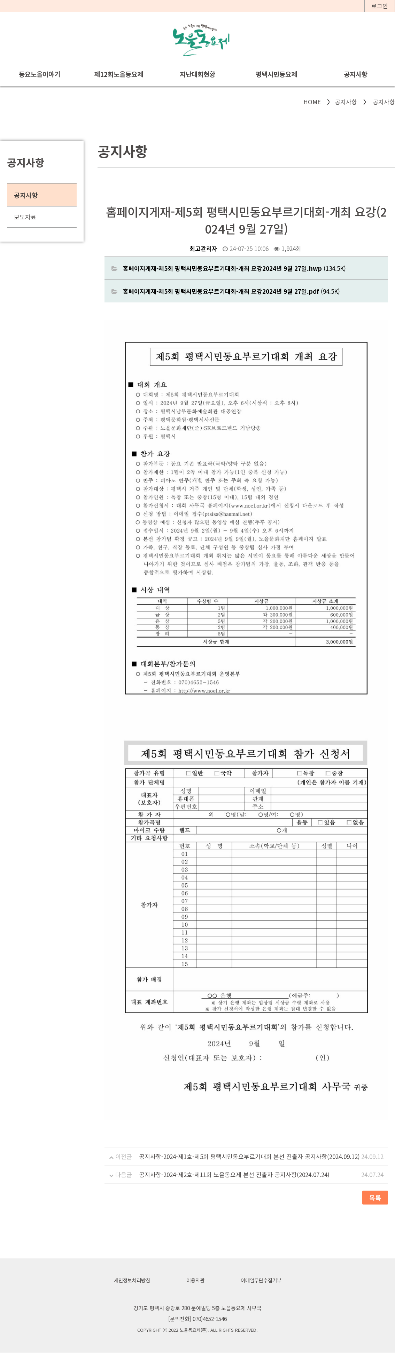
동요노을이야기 (39, 74)
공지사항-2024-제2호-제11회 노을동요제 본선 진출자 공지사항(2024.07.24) (234, 1174)
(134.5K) (234, 268)
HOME (312, 102)
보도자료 (25, 217)
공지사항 (355, 74)
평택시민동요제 (276, 74)
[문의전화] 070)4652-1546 (197, 1320)
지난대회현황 (197, 74)
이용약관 (195, 1281)
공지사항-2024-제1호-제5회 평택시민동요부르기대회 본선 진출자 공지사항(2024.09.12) (249, 1156)
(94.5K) (231, 291)
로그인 (379, 5)
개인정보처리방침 (129, 1281)
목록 (375, 1197)
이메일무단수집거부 (263, 1281)
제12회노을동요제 (118, 74)
